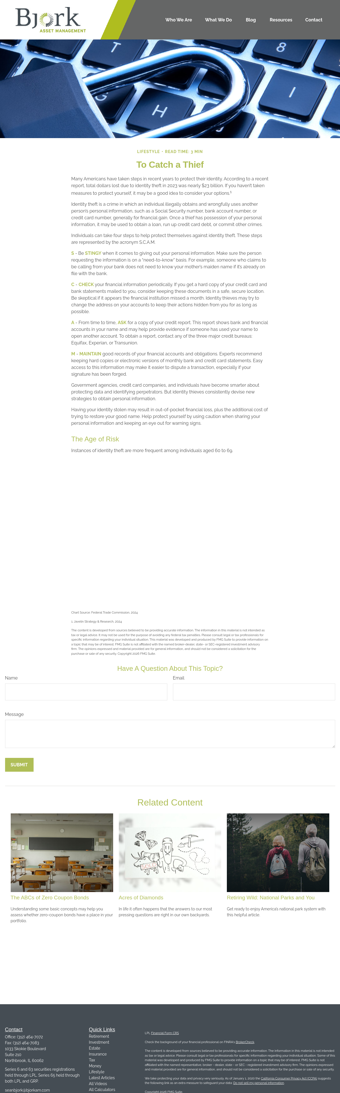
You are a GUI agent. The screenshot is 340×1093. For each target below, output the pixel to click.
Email (179, 678)
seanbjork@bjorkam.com (27, 1090)
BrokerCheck (245, 1042)
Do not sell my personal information (258, 1083)
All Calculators (102, 1089)
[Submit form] (19, 765)
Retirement (99, 1036)
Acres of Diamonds (141, 897)
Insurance (98, 1054)
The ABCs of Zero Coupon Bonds (50, 897)
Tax (92, 1060)
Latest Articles (102, 1078)
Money (95, 1066)
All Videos (98, 1083)
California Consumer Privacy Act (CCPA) (289, 1078)
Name (11, 678)
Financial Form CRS (165, 1033)
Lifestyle (96, 1072)
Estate (94, 1048)
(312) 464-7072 (30, 1037)
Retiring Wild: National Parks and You (271, 897)
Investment (99, 1042)
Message (14, 714)
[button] (178, 20)
